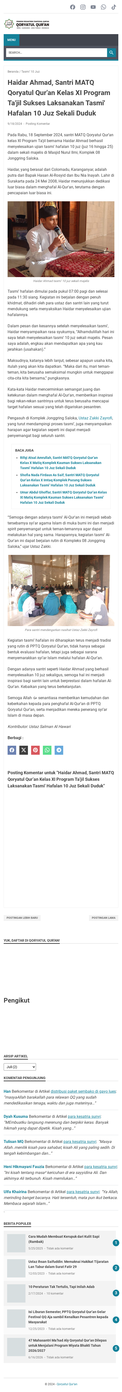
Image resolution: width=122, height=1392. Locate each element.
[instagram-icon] (83, 7)
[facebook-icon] (72, 7)
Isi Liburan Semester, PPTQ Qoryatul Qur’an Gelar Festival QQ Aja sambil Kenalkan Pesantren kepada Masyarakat (68, 1317)
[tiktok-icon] (114, 7)
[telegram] (59, 750)
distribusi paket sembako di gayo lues (83, 1091)
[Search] (56, 52)
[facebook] (12, 750)
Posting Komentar (38, 124)
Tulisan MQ (14, 1141)
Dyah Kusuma (16, 1116)
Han (7, 1091)
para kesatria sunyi (84, 1116)
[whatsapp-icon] (103, 7)
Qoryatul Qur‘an (67, 1384)
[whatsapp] (47, 750)
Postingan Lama (103, 917)
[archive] (20, 1067)
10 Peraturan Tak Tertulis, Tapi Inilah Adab (61, 1287)
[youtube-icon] (93, 7)
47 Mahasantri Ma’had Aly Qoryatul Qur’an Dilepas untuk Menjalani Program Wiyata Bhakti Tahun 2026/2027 (67, 1345)
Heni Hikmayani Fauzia (24, 1166)
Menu (11, 40)
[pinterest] (35, 750)
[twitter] (23, 750)
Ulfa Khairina (15, 1191)
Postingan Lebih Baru (22, 917)
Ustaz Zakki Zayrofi (95, 418)
